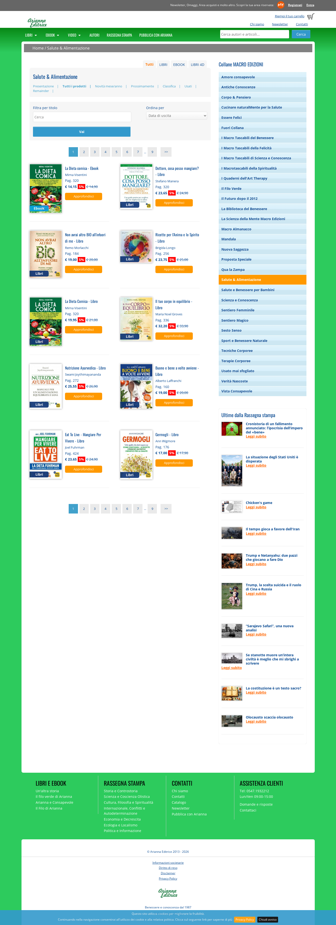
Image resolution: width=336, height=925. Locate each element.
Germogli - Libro (167, 435)
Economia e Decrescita (122, 819)
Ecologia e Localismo (120, 825)
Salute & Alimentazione (68, 48)
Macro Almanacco (236, 229)
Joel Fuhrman (74, 448)
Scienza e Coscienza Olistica (127, 796)
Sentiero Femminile (237, 310)
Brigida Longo (165, 248)
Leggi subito (256, 436)
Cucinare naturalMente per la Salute (251, 107)
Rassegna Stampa (119, 35)
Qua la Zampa (233, 269)
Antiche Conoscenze (238, 87)
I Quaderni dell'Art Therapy (244, 178)
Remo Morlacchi (76, 248)
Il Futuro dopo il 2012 (239, 198)
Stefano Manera (167, 181)
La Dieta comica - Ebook (81, 168)
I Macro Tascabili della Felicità (246, 148)
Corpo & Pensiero (236, 97)
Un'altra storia (47, 791)
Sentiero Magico (235, 320)
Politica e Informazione (122, 830)
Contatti (302, 24)
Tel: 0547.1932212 (254, 791)
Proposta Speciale (236, 259)
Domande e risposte (256, 804)
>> (166, 152)
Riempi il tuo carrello (289, 16)
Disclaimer (168, 873)
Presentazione (43, 86)
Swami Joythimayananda (83, 375)
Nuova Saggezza (235, 249)
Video (75, 35)
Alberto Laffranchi (168, 381)
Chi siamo (257, 24)
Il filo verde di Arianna (54, 796)
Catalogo (179, 802)
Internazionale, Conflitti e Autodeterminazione (124, 811)
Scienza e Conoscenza (239, 300)
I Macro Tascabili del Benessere (247, 137)
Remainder (41, 91)
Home (38, 48)
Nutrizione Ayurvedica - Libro (85, 368)
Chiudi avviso (268, 919)
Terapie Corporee (235, 361)
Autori (94, 35)
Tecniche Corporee (237, 350)
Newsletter (280, 24)
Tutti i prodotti (74, 86)
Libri (31, 35)
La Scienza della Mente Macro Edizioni (253, 218)
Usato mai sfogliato (237, 371)
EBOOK (179, 64)
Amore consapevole (238, 77)
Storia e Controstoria (121, 791)
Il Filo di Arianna (49, 808)
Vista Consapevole (236, 391)
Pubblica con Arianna (155, 35)
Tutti (149, 64)
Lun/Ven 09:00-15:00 (256, 796)
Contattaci (248, 810)
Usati (188, 86)
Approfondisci (84, 197)
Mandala (228, 239)
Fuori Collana (232, 127)
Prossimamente (142, 86)
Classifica (169, 86)
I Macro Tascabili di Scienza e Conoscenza (256, 158)
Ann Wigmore (165, 441)
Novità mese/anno (108, 86)
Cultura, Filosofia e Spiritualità (128, 802)
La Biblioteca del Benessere (244, 208)
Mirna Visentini (76, 175)
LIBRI (163, 64)
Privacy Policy (245, 919)
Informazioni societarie (168, 863)
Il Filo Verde (231, 188)
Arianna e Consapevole (54, 802)
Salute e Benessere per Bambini (247, 290)
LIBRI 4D (197, 64)
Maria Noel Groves (168, 315)
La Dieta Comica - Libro (81, 301)
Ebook (53, 35)
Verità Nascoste (234, 381)
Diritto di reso (168, 868)
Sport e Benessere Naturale (244, 340)
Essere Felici (231, 117)
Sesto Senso (231, 330)
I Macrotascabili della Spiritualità (249, 168)
